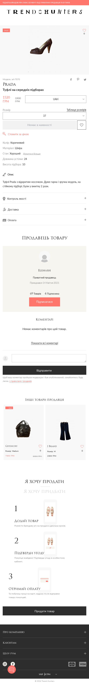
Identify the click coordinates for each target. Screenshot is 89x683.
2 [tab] (34, 72)
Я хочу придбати (44, 492)
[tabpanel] (44, 47)
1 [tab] (28, 72)
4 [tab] (44, 72)
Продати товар (44, 611)
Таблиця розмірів (76, 109)
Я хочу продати (44, 482)
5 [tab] (50, 72)
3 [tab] (39, 72)
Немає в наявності (39, 125)
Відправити (44, 370)
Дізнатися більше (31, 153)
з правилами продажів (20, 381)
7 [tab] (61, 72)
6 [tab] (55, 72)
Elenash (44, 270)
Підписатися (44, 301)
